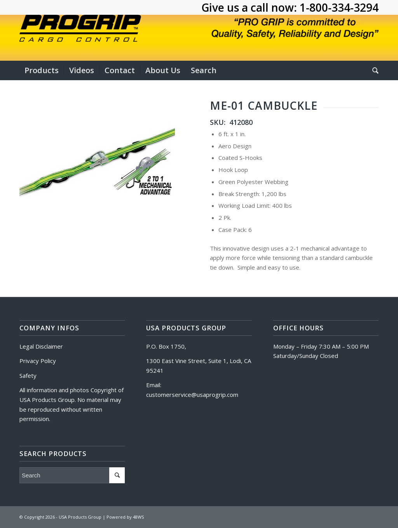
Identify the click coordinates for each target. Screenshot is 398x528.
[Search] (373, 70)
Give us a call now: (250, 7)
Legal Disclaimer (41, 346)
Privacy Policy (37, 361)
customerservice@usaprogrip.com (192, 394)
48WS (138, 517)
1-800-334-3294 (339, 7)
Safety (28, 375)
